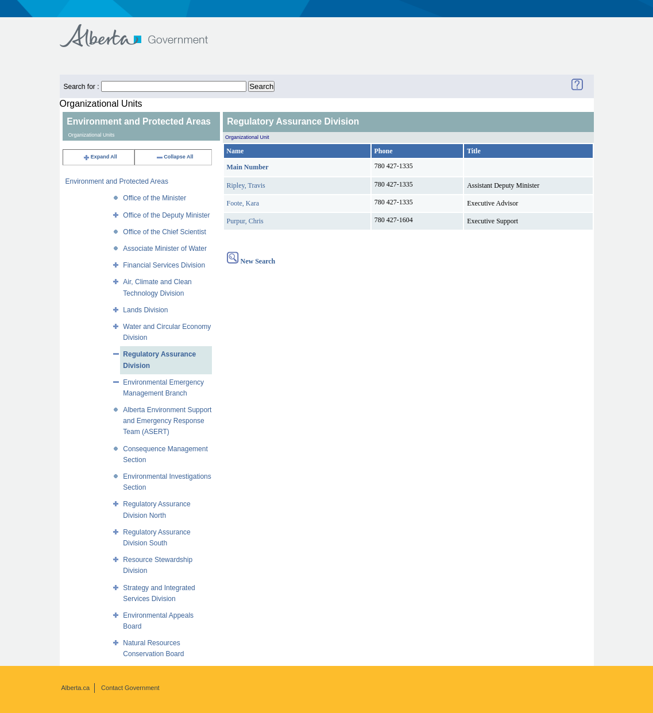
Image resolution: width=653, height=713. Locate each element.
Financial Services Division (164, 265)
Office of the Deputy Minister (166, 215)
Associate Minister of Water (165, 249)
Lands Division (145, 310)
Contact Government (130, 687)
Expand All (100, 157)
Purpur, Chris (245, 221)
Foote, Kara (243, 203)
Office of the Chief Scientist (164, 232)
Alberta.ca (75, 687)
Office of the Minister (154, 198)
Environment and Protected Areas (116, 181)
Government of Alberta (143, 30)
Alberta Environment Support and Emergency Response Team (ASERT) (167, 421)
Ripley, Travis (246, 185)
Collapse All (174, 157)
